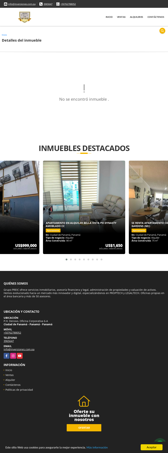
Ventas (121, 17)
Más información (97, 448)
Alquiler (10, 380)
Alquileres (136, 17)
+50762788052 (68, 4)
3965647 (48, 4)
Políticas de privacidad (19, 389)
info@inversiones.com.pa (22, 4)
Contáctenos (155, 17)
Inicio (109, 17)
